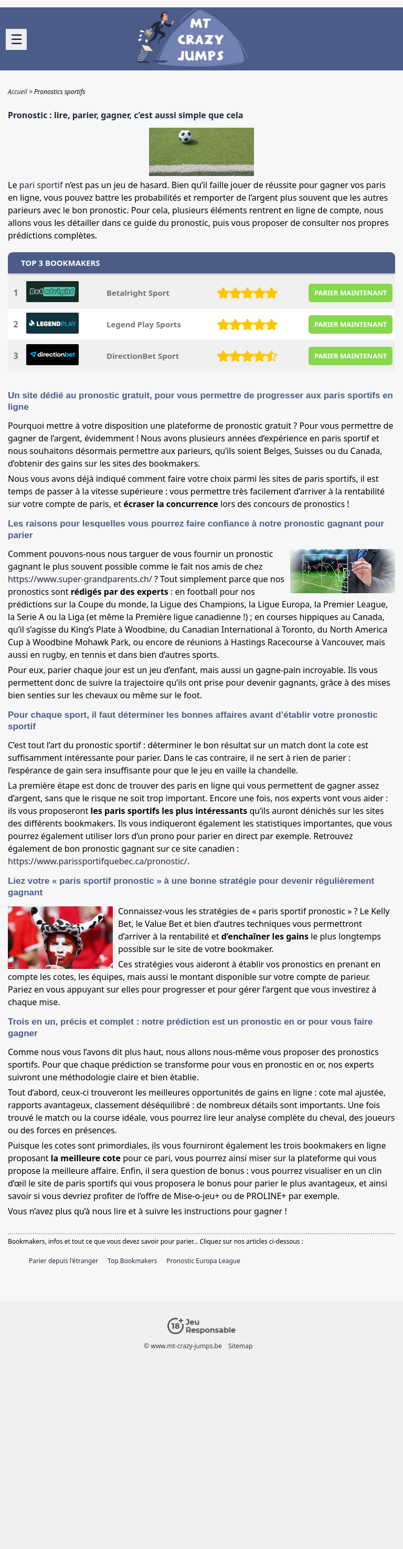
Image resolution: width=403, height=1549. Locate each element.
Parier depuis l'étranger (63, 1260)
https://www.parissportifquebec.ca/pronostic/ (97, 861)
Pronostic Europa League (203, 1260)
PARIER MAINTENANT (350, 292)
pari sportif (41, 185)
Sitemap (240, 1345)
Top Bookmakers (132, 1260)
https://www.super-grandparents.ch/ (80, 579)
